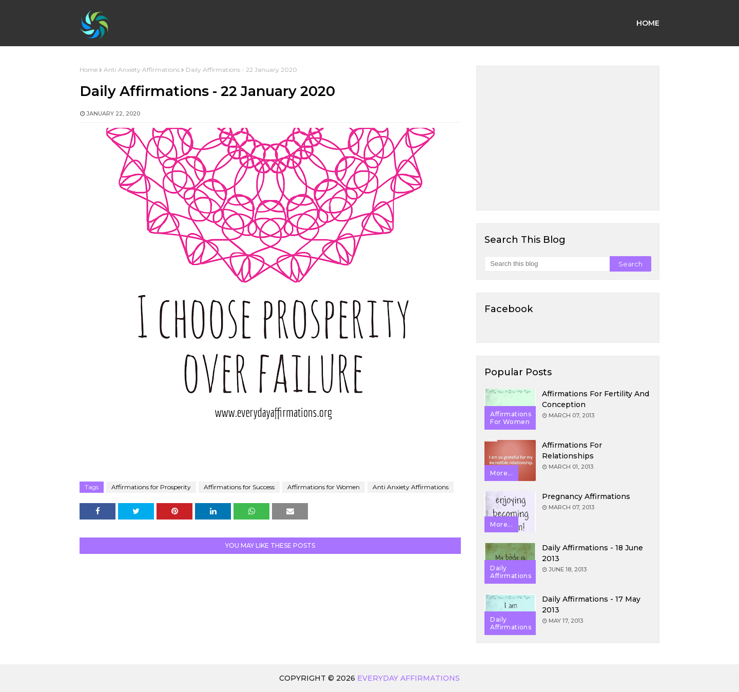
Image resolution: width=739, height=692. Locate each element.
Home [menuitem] (647, 23)
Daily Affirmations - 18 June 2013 (592, 553)
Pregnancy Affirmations (586, 496)
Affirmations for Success (239, 487)
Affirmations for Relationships (572, 450)
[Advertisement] (567, 138)
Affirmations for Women (323, 487)
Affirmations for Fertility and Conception (595, 399)
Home (89, 69)
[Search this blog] (546, 264)
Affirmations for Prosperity (151, 487)
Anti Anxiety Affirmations (142, 69)
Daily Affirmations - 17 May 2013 (591, 604)
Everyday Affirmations (408, 678)
